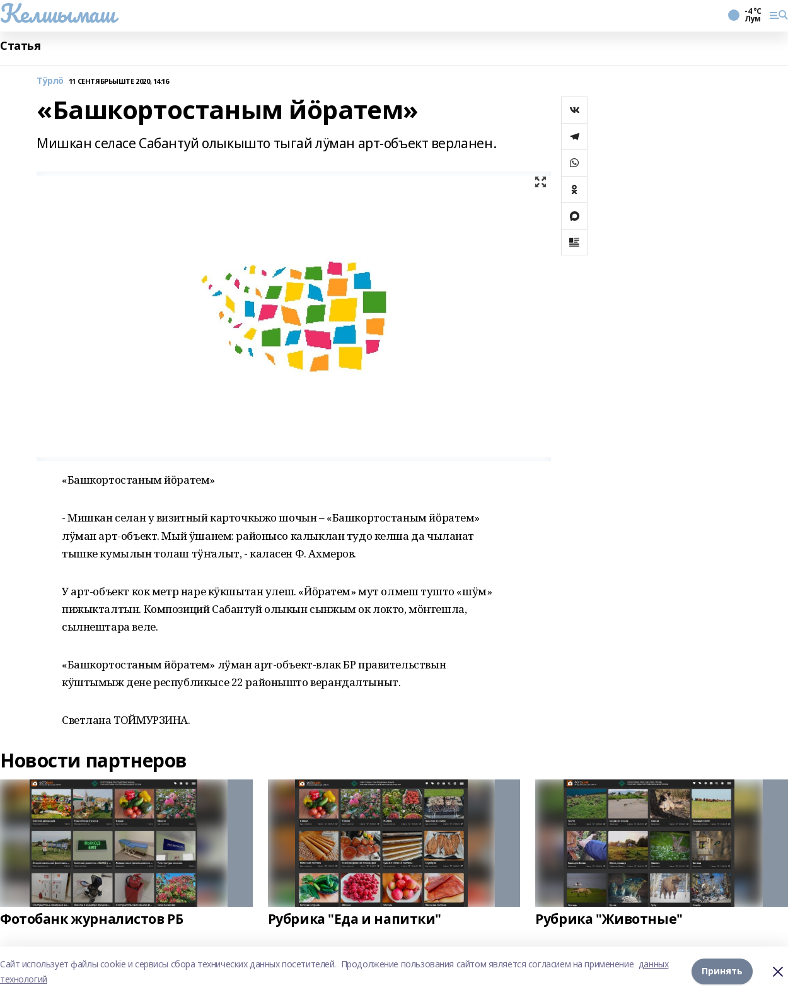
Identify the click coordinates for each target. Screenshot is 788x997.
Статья (20, 45)
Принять (722, 971)
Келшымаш (57, 13)
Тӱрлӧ (50, 81)
